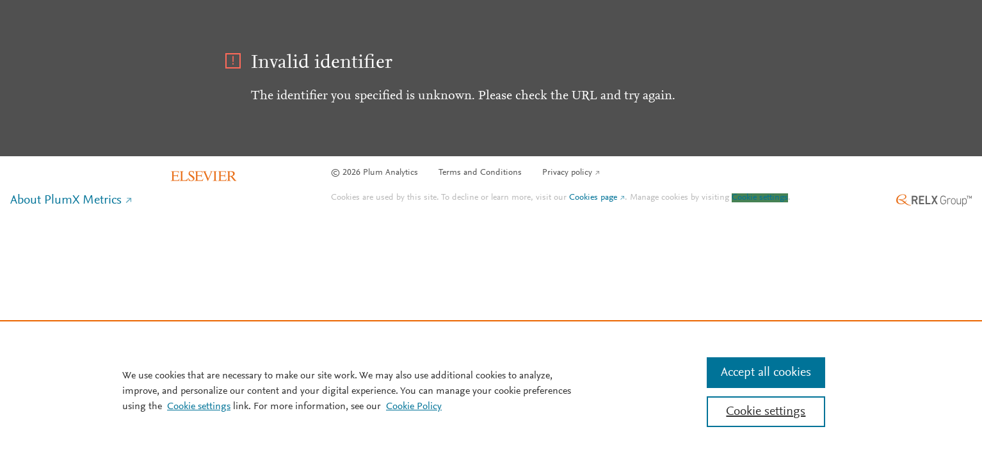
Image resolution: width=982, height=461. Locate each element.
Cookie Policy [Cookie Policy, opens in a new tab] (414, 406)
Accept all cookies (766, 372)
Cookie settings (760, 197)
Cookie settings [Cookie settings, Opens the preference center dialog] (765, 411)
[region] (491, 390)
